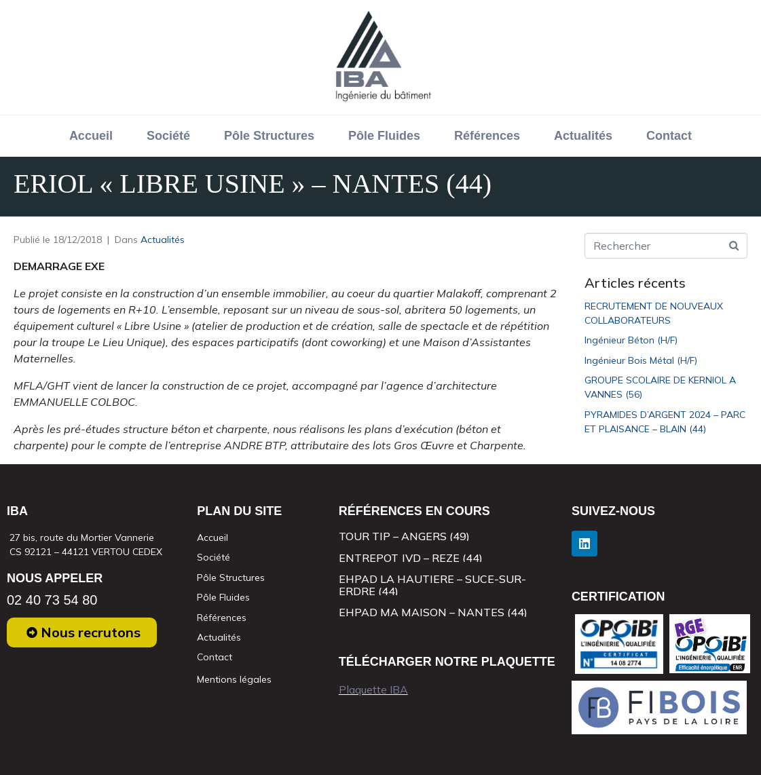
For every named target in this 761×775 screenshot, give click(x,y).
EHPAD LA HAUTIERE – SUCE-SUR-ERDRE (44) (432, 585)
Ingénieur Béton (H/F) (631, 340)
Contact (669, 136)
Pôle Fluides (384, 136)
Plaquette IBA (373, 689)
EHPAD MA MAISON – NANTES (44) (433, 612)
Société (168, 136)
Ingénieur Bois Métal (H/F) (640, 360)
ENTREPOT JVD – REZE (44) (411, 558)
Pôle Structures (269, 136)
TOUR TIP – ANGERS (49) (404, 536)
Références (487, 136)
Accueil (91, 136)
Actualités (583, 136)
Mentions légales (234, 679)
